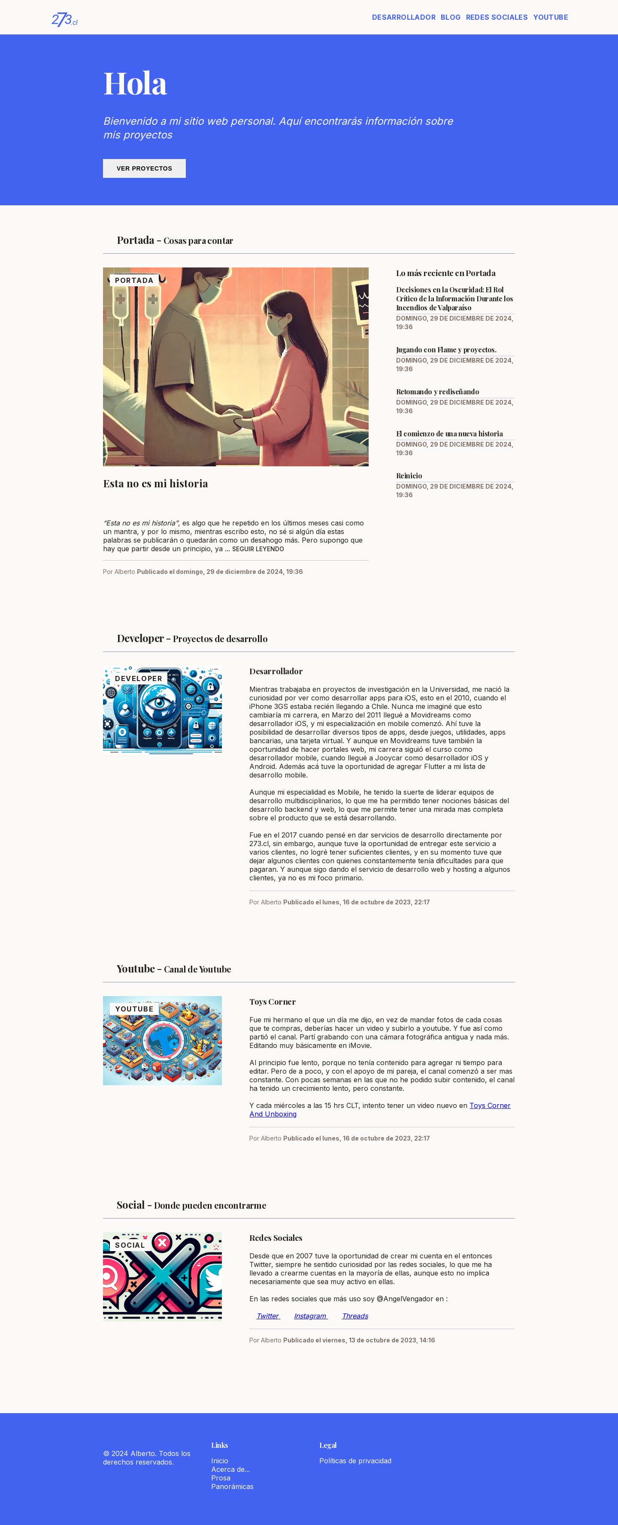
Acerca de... (230, 1469)
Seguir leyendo (258, 548)
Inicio (219, 1460)
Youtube (550, 17)
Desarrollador (404, 17)
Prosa (220, 1478)
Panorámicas (232, 1486)
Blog (451, 17)
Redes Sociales (497, 17)
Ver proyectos (144, 168)
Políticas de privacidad (355, 1460)
